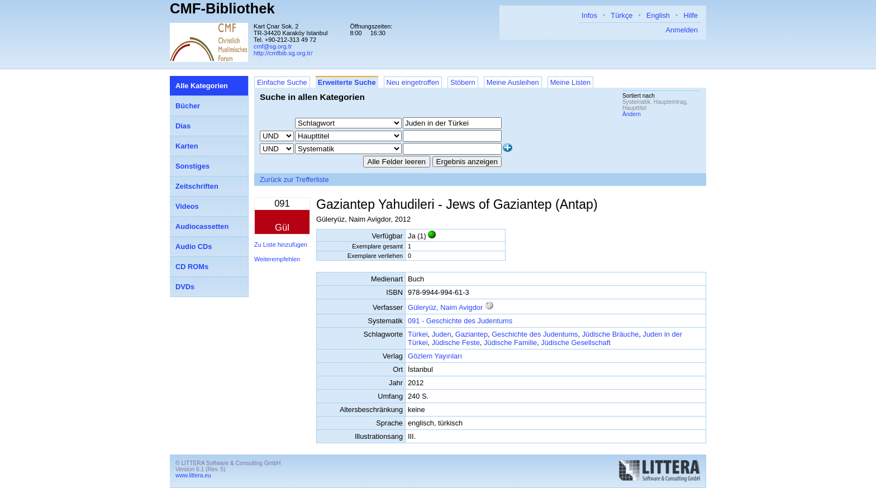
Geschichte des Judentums (535, 334)
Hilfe (690, 15)
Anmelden (681, 30)
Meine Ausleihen (513, 82)
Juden (441, 334)
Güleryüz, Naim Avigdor (445, 307)
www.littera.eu (193, 475)
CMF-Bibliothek (222, 8)
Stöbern (462, 82)
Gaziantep (471, 334)
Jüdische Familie (510, 342)
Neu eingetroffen (413, 82)
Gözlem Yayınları (435, 356)
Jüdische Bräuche (610, 334)
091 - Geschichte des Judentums (460, 321)
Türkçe (621, 15)
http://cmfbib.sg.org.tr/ (283, 53)
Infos (589, 15)
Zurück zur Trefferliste (294, 179)
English (658, 15)
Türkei (418, 334)
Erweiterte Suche (347, 82)
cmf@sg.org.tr (273, 46)
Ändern (631, 114)
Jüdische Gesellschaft (575, 342)
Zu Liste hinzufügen (280, 244)
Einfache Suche (282, 82)
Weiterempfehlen (277, 259)
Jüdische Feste (456, 342)
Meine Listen (570, 82)
